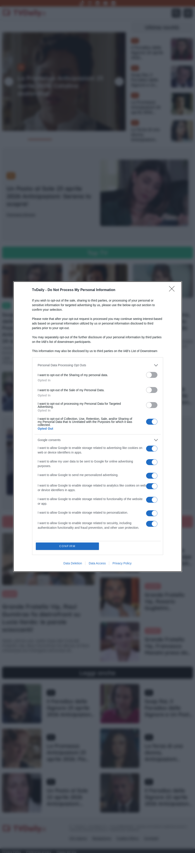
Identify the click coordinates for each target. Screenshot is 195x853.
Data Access (97, 563)
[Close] (173, 290)
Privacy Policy (121, 563)
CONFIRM (67, 546)
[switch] (151, 375)
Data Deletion (73, 563)
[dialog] (98, 427)
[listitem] (97, 365)
